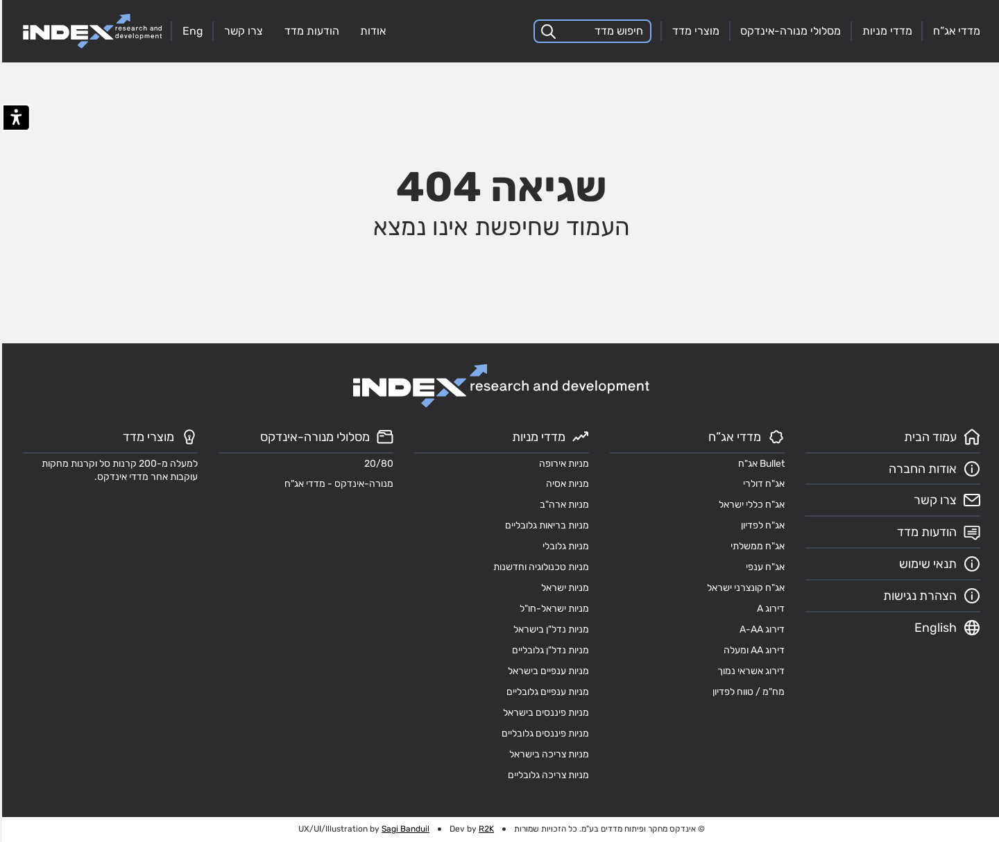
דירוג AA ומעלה (752, 649)
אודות (371, 30)
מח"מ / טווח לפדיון (746, 691)
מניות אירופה (562, 463)
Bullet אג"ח (759, 463)
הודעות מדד (309, 30)
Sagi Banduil (403, 829)
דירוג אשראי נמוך (749, 670)
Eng (190, 30)
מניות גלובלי (563, 545)
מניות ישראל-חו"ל (552, 608)
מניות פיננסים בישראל (544, 712)
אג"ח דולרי (762, 483)
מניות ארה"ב (562, 504)
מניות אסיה (565, 483)
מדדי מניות (885, 30)
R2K (484, 829)
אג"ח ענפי (763, 566)
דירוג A (769, 608)
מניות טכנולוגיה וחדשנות (539, 566)
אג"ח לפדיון (761, 525)
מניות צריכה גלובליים (546, 774)
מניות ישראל (563, 587)
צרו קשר (241, 30)
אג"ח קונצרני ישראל (744, 587)
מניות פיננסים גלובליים (543, 733)
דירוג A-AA (760, 629)
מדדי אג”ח (954, 30)
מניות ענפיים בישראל (546, 670)
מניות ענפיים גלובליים (545, 691)
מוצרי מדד (693, 30)
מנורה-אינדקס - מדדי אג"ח (336, 483)
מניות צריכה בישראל (547, 753)
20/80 (376, 463)
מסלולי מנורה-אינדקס (788, 30)
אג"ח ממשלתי (755, 545)
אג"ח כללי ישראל (750, 504)
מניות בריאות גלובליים (545, 525)
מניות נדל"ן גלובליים (548, 649)
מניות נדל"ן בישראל (549, 629)
